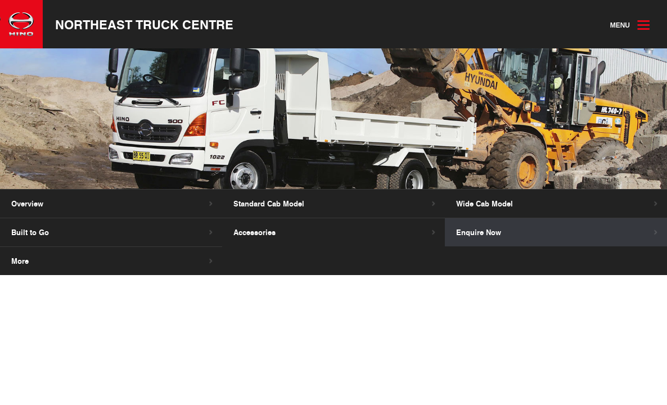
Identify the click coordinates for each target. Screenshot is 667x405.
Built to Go (30, 232)
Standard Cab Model (268, 203)
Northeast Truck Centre (144, 24)
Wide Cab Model (484, 203)
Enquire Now (478, 232)
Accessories (254, 232)
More (20, 261)
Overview (27, 203)
